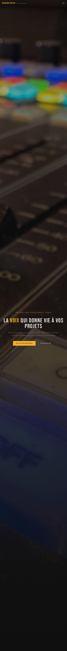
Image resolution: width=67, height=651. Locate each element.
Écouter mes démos (24, 343)
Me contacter (45, 343)
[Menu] (63, 3)
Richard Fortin (14, 3)
